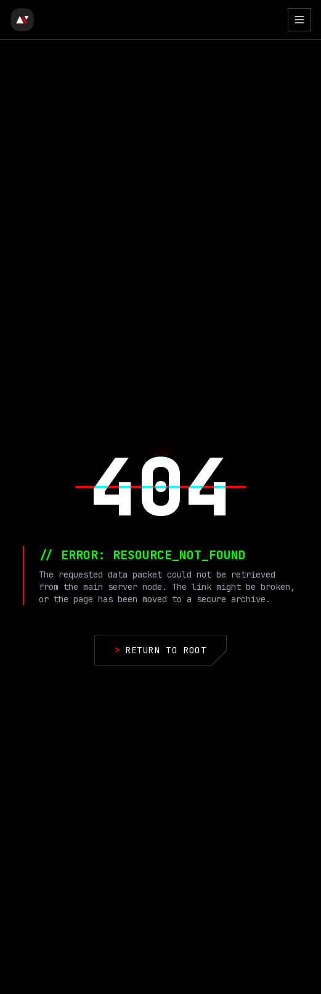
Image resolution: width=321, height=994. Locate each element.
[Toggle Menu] (299, 19)
